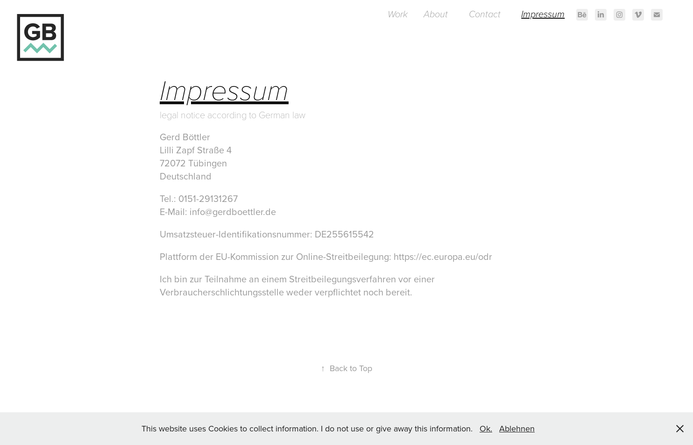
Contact (485, 14)
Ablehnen (517, 428)
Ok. (486, 428)
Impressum (543, 14)
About (436, 14)
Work (398, 14)
